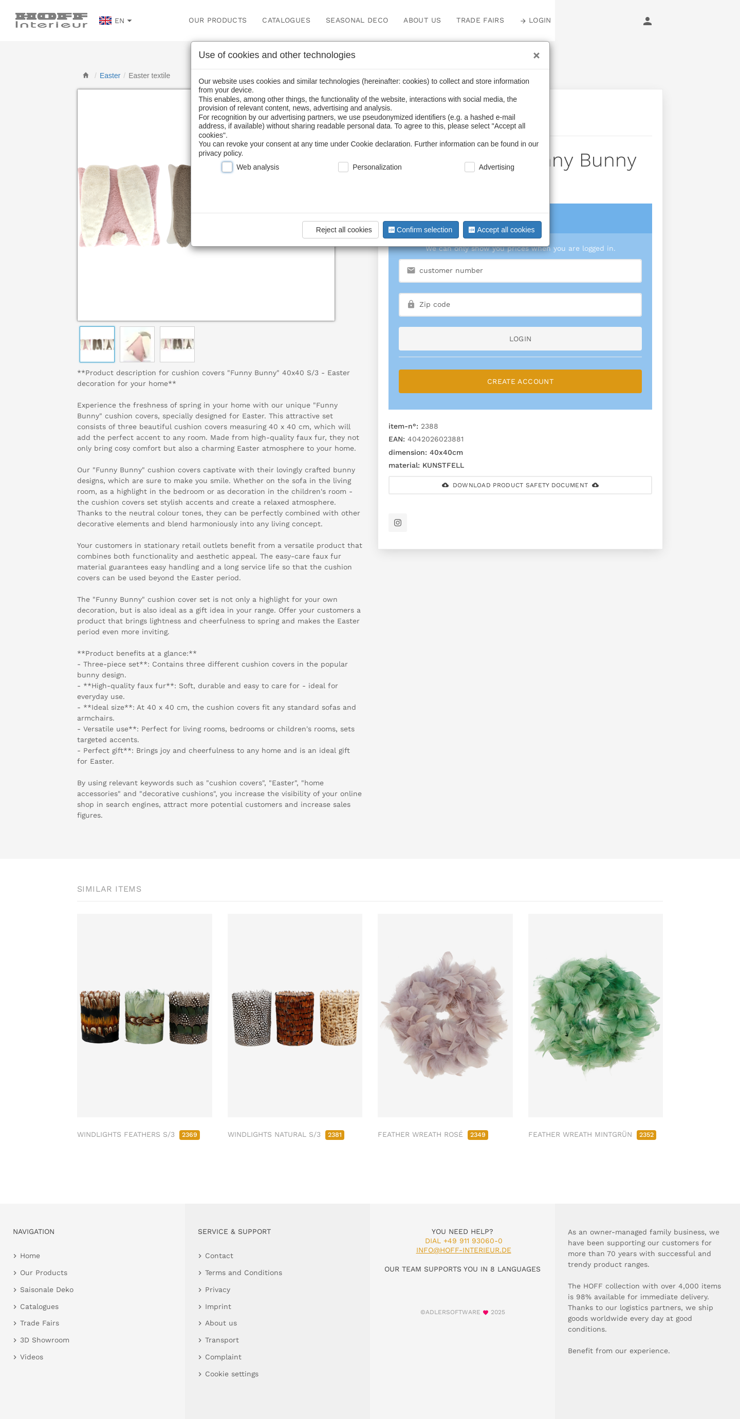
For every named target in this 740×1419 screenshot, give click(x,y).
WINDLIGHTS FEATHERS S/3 (138, 1134)
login (520, 339)
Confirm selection (419, 230)
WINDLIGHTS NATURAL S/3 (286, 1134)
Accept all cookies (500, 230)
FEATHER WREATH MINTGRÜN (592, 1134)
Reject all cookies (339, 230)
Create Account (520, 381)
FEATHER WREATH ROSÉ (433, 1134)
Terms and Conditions (243, 1272)
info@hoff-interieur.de (463, 1250)
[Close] (534, 52)
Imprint (218, 1306)
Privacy (217, 1289)
